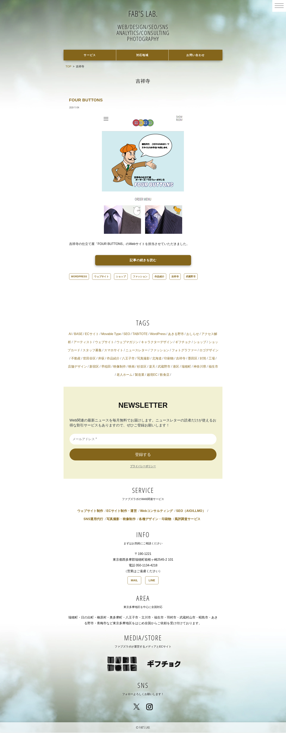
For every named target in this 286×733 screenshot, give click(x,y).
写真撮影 (143, 358)
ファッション (140, 277)
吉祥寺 (175, 277)
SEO (126, 334)
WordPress (79, 277)
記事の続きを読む (143, 260)
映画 (131, 367)
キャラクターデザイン (157, 342)
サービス (90, 55)
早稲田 (106, 367)
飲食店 (164, 375)
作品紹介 (159, 277)
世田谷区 (89, 358)
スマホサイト (113, 350)
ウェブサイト (101, 277)
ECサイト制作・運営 (121, 511)
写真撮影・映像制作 (121, 519)
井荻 (101, 358)
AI (70, 334)
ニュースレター (137, 350)
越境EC (152, 375)
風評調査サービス (188, 519)
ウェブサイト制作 (90, 511)
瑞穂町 (186, 367)
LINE (152, 580)
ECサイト (92, 334)
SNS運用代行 (93, 519)
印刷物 (169, 358)
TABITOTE (140, 334)
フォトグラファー (184, 350)
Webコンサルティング (156, 511)
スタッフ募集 (92, 350)
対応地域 (142, 55)
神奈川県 (199, 367)
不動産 (76, 358)
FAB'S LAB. (143, 13)
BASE (78, 334)
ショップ (121, 277)
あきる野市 (176, 334)
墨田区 (192, 358)
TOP (68, 66)
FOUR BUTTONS (88, 100)
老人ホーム (124, 375)
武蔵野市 (191, 277)
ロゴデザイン (208, 350)
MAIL (134, 580)
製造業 (139, 375)
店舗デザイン (77, 367)
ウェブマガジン (127, 342)
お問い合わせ (195, 55)
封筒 (203, 358)
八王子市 (128, 358)
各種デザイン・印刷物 (155, 519)
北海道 (157, 358)
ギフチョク (183, 342)
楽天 (152, 367)
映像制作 (119, 367)
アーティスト (83, 342)
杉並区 (142, 367)
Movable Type (111, 334)
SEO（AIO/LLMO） (191, 511)
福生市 (213, 367)
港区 (176, 367)
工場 (212, 358)
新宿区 (94, 367)
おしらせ (192, 334)
